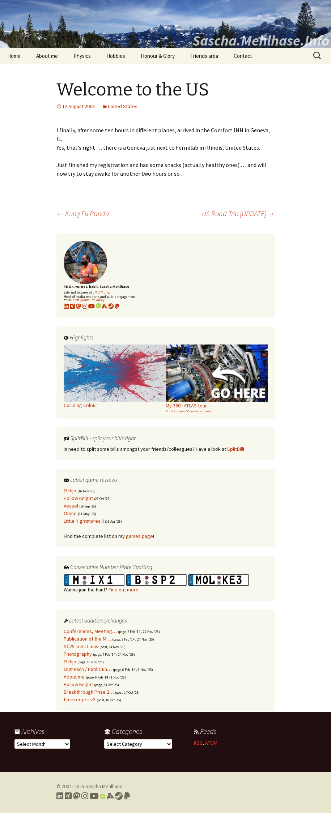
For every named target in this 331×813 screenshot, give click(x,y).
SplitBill (235, 449)
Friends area (204, 55)
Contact (243, 55)
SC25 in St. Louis (81, 646)
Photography (78, 654)
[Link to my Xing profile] (68, 796)
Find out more (124, 589)
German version (199, 411)
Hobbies (115, 55)
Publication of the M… (87, 639)
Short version (175, 411)
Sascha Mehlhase (104, 786)
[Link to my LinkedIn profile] (66, 306)
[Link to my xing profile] (72, 306)
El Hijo (70, 490)
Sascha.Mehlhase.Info (260, 40)
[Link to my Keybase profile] (110, 796)
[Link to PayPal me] (117, 306)
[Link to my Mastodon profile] (78, 306)
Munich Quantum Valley (86, 300)
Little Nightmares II (84, 521)
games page (139, 536)
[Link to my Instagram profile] (84, 306)
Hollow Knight (78, 498)
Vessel (71, 505)
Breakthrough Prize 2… (89, 692)
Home (14, 55)
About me (47, 55)
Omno (70, 513)
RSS (198, 743)
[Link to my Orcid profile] (98, 306)
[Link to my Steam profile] (111, 306)
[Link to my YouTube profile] (91, 306)
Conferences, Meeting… (90, 631)
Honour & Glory (158, 55)
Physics (82, 55)
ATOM (211, 743)
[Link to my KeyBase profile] (104, 306)
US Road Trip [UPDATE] (238, 213)
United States (122, 106)
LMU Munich (103, 292)
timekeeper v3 (80, 699)
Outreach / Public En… (88, 669)
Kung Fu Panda (82, 213)
